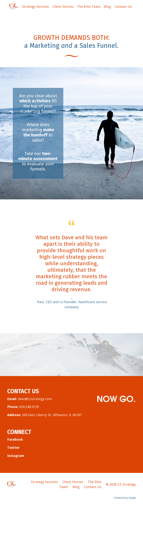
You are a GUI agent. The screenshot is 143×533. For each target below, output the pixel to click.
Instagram (15, 455)
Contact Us (123, 6)
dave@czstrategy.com (35, 399)
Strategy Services (35, 6)
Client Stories (62, 6)
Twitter (13, 447)
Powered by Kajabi (125, 497)
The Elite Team (88, 6)
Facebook (15, 439)
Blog (107, 6)
